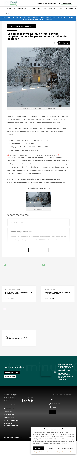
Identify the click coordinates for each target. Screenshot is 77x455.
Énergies (52, 8)
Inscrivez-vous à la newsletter (46, 3)
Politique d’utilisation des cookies (44, 452)
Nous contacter (9, 414)
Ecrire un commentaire (17, 222)
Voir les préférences (65, 448)
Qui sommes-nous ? (10, 408)
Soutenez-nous (9, 417)
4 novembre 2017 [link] (20, 119)
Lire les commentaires (38, 250)
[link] (20, 119)
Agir (6, 289)
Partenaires (8, 411)
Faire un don (67, 3)
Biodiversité (22, 8)
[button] (73, 429)
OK (52, 412)
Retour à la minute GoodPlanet (21, 26)
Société (60, 8)
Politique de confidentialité (65, 452)
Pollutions (41, 8)
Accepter (38, 448)
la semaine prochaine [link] (26, 179)
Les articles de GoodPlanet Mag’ (10, 11)
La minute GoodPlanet (11, 420)
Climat (32, 8)
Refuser (50, 448)
